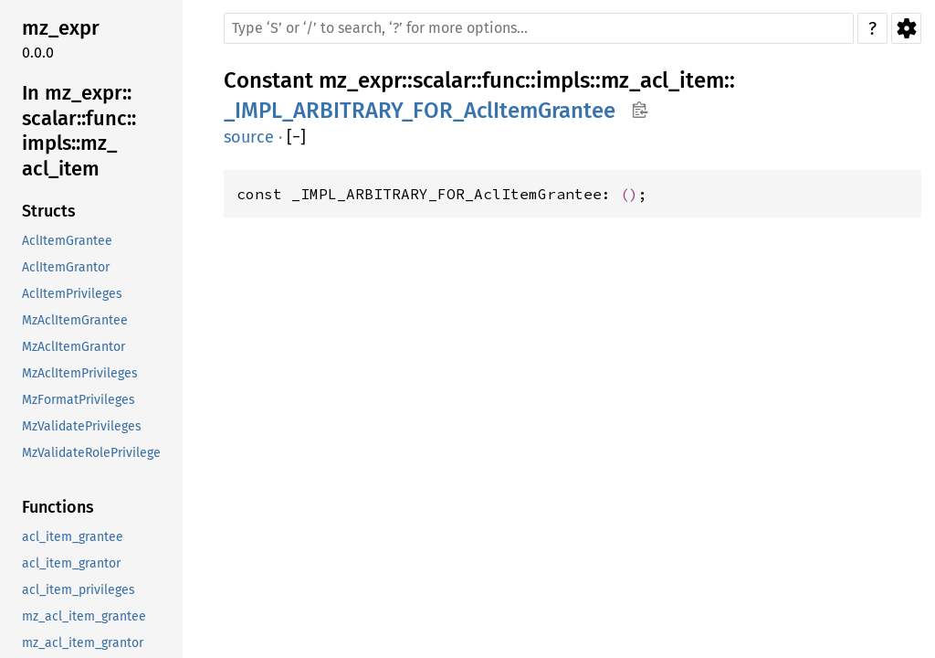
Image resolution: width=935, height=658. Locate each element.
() (629, 194)
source (249, 137)
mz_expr (360, 80)
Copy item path (640, 109)
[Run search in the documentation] (539, 28)
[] (296, 137)
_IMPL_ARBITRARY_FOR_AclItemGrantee (419, 110)
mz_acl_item (662, 80)
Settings (906, 28)
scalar (442, 80)
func (503, 80)
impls (563, 80)
